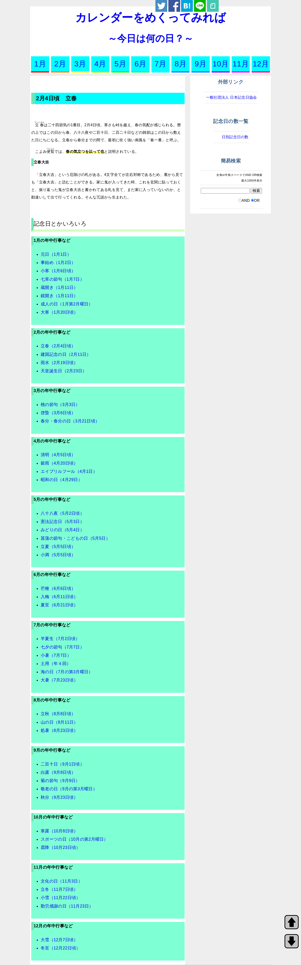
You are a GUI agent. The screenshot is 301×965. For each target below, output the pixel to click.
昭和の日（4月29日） (61, 479)
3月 (80, 64)
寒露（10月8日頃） (59, 831)
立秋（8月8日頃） (58, 713)
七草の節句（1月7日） (62, 279)
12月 (261, 64)
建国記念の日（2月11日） (66, 354)
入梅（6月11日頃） (59, 596)
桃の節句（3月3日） (60, 404)
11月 (241, 64)
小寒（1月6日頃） (58, 270)
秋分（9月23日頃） (59, 797)
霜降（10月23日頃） (60, 847)
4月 (100, 64)
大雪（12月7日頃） (59, 939)
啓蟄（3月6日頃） (58, 412)
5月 (120, 64)
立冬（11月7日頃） (59, 889)
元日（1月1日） (56, 254)
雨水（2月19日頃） (59, 362)
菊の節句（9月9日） (60, 780)
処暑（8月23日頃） (59, 730)
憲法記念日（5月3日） (62, 521)
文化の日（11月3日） (61, 881)
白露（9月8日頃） (58, 772)
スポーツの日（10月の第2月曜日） (74, 839)
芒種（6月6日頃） (58, 588)
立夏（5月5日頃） (58, 546)
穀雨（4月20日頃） (59, 463)
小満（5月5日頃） (58, 554)
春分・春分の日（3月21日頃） (70, 421)
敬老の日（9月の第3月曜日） (69, 789)
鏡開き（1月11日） (59, 295)
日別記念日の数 (235, 137)
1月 (40, 64)
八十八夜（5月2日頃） (62, 513)
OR (257, 201)
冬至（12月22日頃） (60, 948)
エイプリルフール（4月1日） (69, 471)
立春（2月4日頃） (58, 346)
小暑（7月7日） (56, 655)
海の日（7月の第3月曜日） (67, 671)
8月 (180, 64)
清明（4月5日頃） (58, 454)
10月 (221, 64)
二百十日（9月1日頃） (62, 764)
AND (246, 201)
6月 (140, 64)
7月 (160, 64)
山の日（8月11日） (59, 722)
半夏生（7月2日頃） (60, 638)
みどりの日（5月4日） (62, 529)
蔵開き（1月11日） (59, 287)
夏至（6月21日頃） (59, 605)
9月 (200, 64)
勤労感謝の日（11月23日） (67, 906)
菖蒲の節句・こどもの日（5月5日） (75, 538)
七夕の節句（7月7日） (62, 647)
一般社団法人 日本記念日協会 (231, 97)
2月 (60, 64)
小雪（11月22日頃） (60, 897)
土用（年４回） (56, 663)
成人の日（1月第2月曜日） (67, 304)
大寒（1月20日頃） (59, 312)
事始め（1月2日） (58, 262)
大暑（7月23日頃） (59, 680)
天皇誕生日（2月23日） (64, 371)
